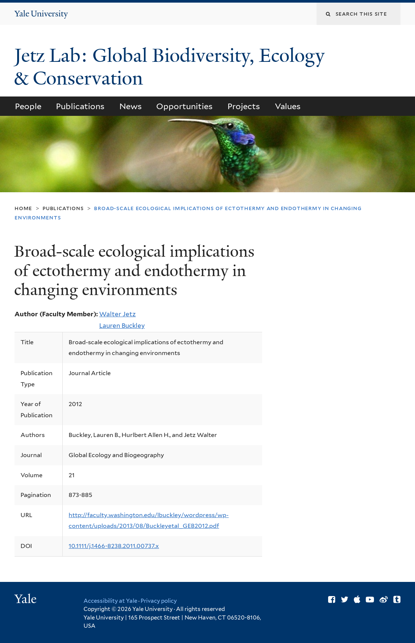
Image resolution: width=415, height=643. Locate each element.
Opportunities (184, 106)
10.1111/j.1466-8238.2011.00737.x (114, 545)
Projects (243, 106)
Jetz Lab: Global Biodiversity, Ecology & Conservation (169, 67)
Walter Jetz (117, 314)
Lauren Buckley (122, 325)
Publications (80, 106)
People (28, 106)
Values (288, 106)
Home (23, 208)
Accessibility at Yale (110, 601)
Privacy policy (159, 601)
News (130, 106)
